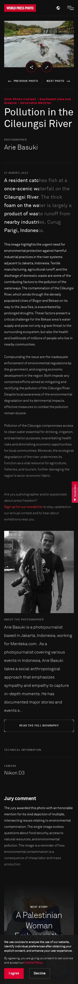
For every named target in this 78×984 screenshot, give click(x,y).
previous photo (22, 81)
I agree (14, 973)
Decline (40, 973)
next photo (59, 81)
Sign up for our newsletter (23, 507)
